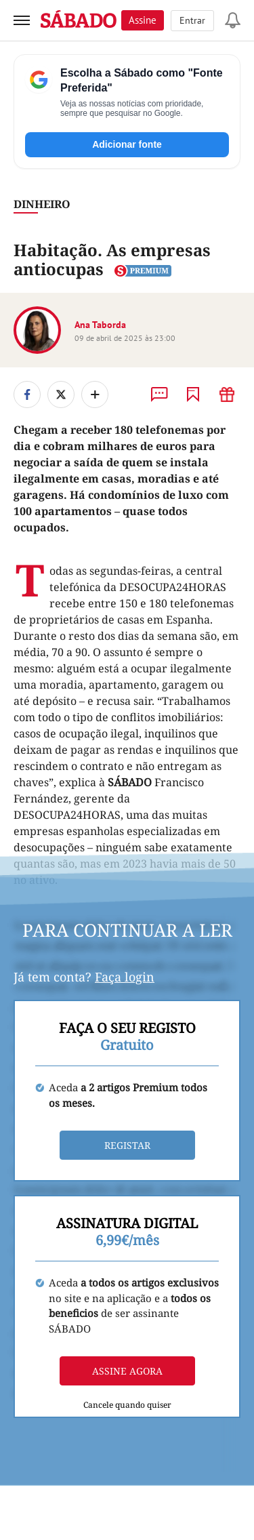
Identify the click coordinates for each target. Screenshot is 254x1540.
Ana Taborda (100, 325)
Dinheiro (42, 204)
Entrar (192, 20)
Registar (127, 1145)
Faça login (124, 977)
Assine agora (127, 1370)
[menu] (22, 20)
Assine (142, 20)
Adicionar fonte (127, 144)
